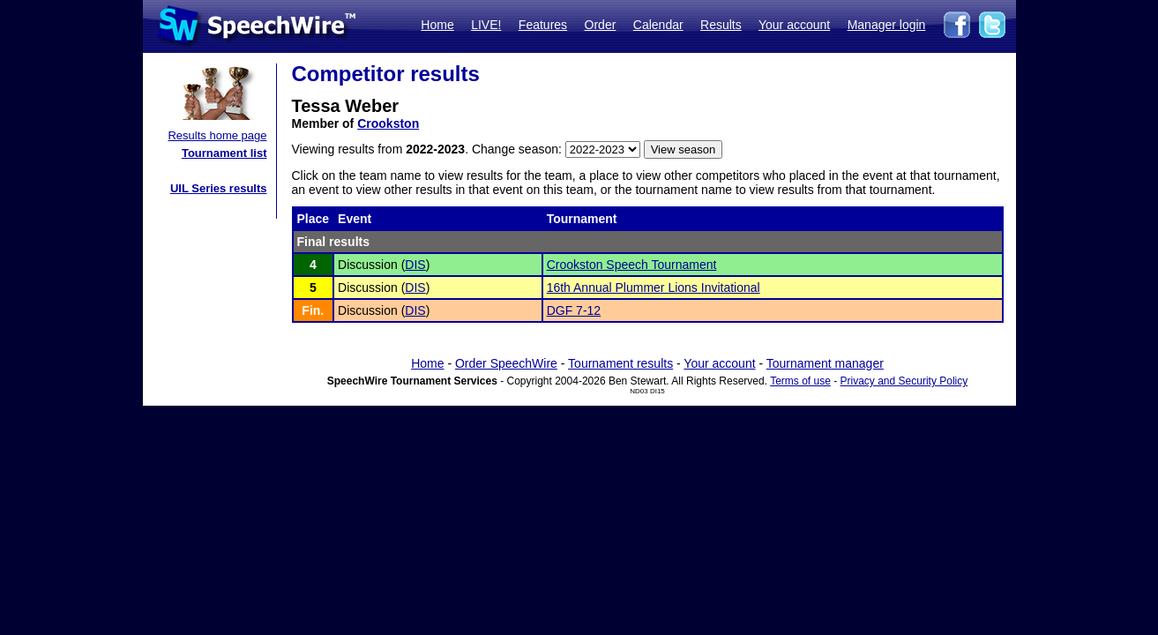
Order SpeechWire (506, 363)
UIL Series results (218, 188)
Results (721, 25)
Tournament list (224, 153)
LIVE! (486, 25)
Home (437, 25)
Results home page (217, 135)
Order (600, 25)
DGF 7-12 (574, 310)
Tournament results (620, 363)
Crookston (388, 123)
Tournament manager (825, 363)
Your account (794, 25)
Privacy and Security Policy (904, 381)
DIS (415, 265)
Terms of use (800, 381)
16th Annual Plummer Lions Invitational (653, 287)
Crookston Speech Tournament (632, 265)
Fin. (313, 310)
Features (543, 25)
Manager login (887, 25)
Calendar (658, 25)
